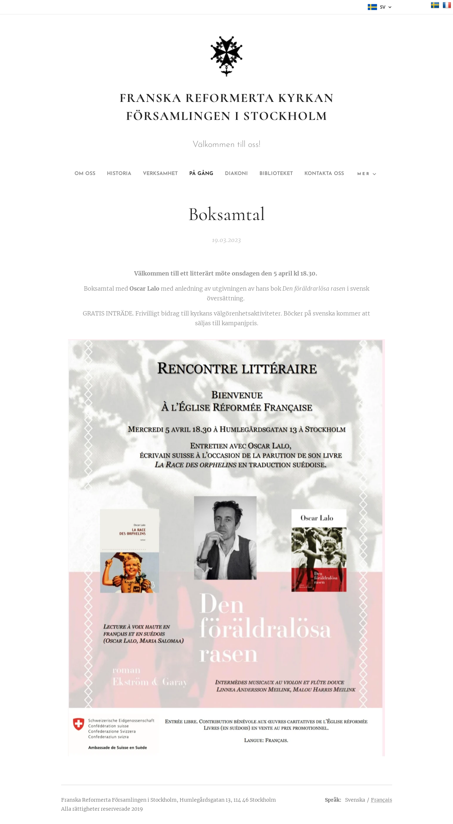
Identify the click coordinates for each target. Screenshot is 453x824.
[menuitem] (98, 174)
